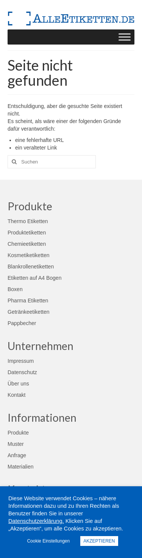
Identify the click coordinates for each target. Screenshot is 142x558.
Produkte (18, 433)
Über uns (18, 384)
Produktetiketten (27, 233)
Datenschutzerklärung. (36, 521)
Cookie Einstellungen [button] (48, 541)
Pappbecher (22, 323)
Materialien (20, 467)
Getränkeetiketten (29, 312)
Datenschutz (22, 372)
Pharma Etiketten (28, 300)
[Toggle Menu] (125, 36)
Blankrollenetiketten (31, 267)
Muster (16, 444)
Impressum (21, 361)
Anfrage (17, 455)
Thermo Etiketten (28, 221)
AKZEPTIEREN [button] (99, 541)
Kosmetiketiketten (29, 255)
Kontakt (16, 395)
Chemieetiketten (27, 244)
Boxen (15, 289)
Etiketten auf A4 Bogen (34, 278)
